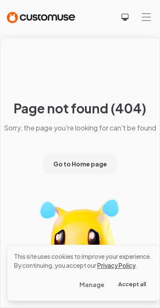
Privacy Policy (116, 265)
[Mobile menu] (146, 17)
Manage (92, 284)
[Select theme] (125, 17)
